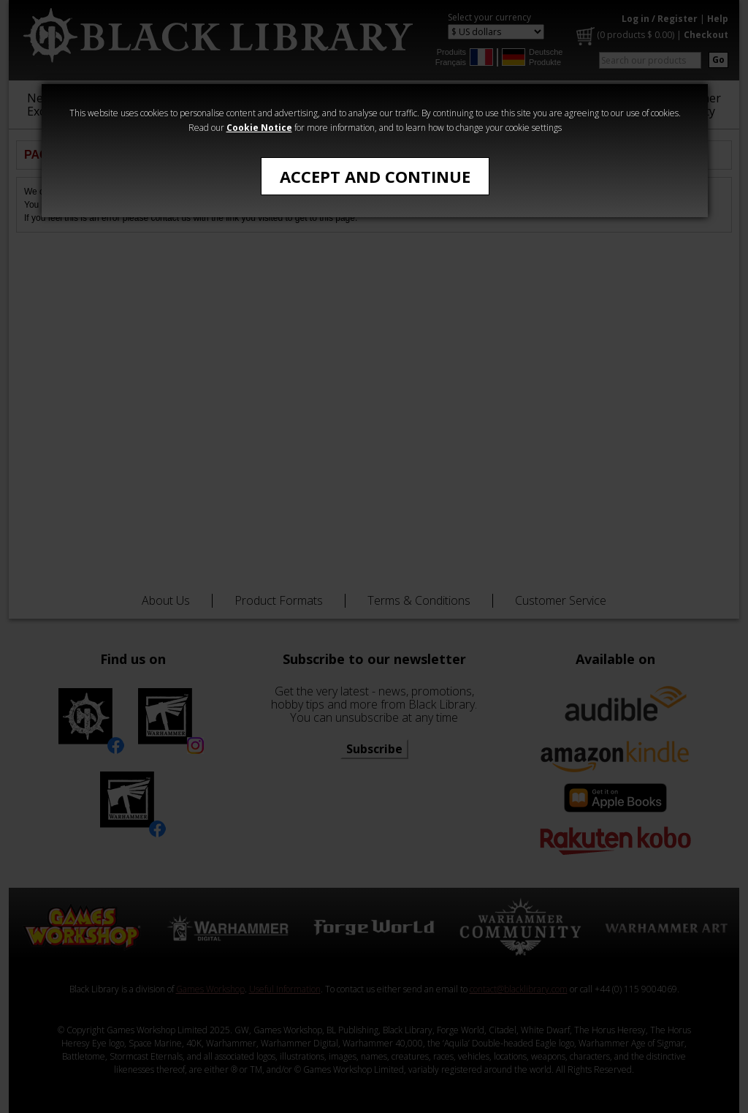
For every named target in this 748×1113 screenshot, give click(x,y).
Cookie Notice (259, 127)
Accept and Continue (375, 176)
